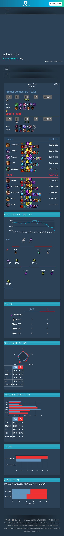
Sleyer (13, 180)
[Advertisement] (32, 32)
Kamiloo (14, 157)
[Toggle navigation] (8, 11)
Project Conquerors (17, 91)
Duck (13, 163)
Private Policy (53, 520)
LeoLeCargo (16, 169)
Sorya (13, 198)
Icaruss (14, 151)
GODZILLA (15, 192)
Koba (13, 205)
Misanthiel (15, 145)
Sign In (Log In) (55, 4)
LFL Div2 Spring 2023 (10, 58)
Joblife (10, 113)
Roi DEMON (15, 186)
